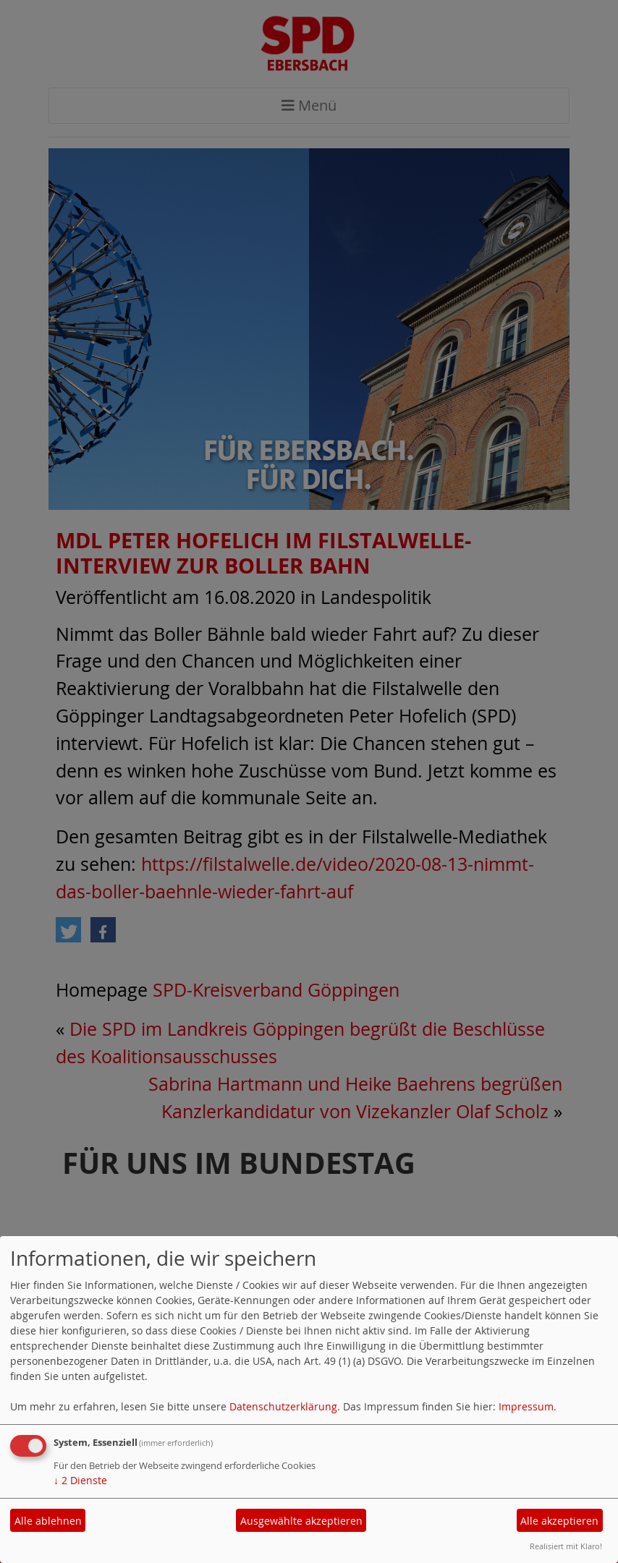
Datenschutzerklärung (283, 1406)
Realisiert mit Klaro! (566, 1546)
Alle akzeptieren (559, 1521)
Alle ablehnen (48, 1521)
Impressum (526, 1406)
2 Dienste (80, 1480)
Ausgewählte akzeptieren (301, 1521)
